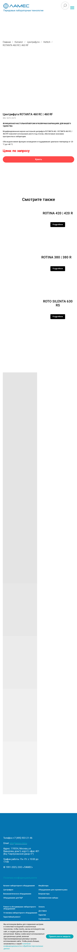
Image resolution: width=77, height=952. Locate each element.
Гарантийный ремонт (11, 917)
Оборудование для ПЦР (13, 898)
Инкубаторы (43, 886)
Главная (7, 42)
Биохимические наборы (48, 898)
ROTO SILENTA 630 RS (58, 303)
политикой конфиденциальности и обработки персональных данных (23, 946)
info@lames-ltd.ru (18, 843)
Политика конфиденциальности (20, 877)
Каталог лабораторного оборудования (19, 886)
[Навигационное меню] (72, 7)
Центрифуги (33, 42)
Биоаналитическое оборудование (17, 894)
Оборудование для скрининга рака (53, 890)
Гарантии (42, 915)
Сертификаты (44, 919)
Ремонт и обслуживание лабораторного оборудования (19, 908)
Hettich (46, 42)
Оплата (42, 907)
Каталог (19, 42)
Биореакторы (44, 894)
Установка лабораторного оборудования (20, 913)
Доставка (43, 911)
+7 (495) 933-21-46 (22, 838)
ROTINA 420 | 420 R (58, 213)
